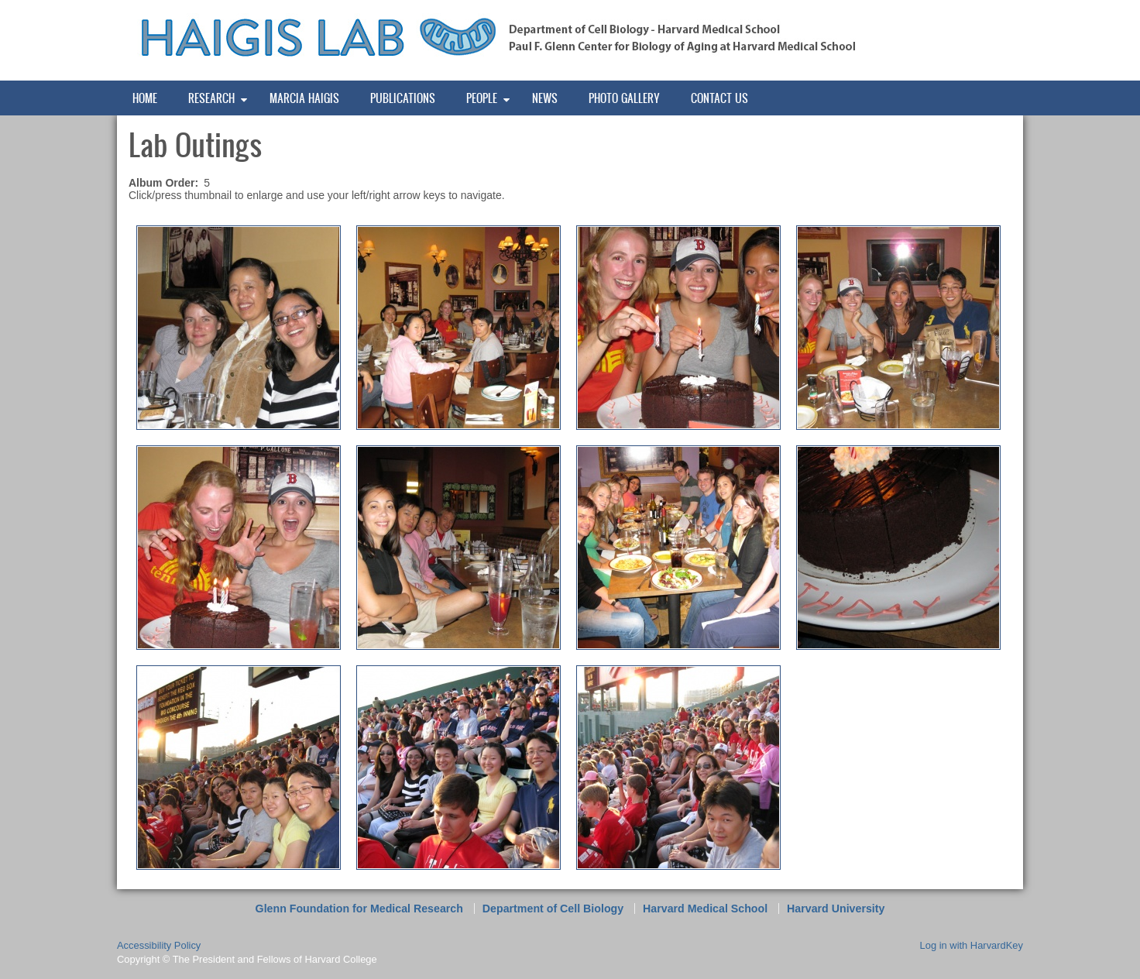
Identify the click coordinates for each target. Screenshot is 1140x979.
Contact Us (719, 98)
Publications (402, 98)
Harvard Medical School (705, 908)
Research (211, 98)
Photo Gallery (624, 98)
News (545, 98)
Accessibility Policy (159, 945)
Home (144, 98)
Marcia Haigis (304, 98)
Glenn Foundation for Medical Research (359, 908)
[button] (238, 327)
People (481, 98)
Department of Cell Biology (552, 908)
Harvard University (835, 908)
